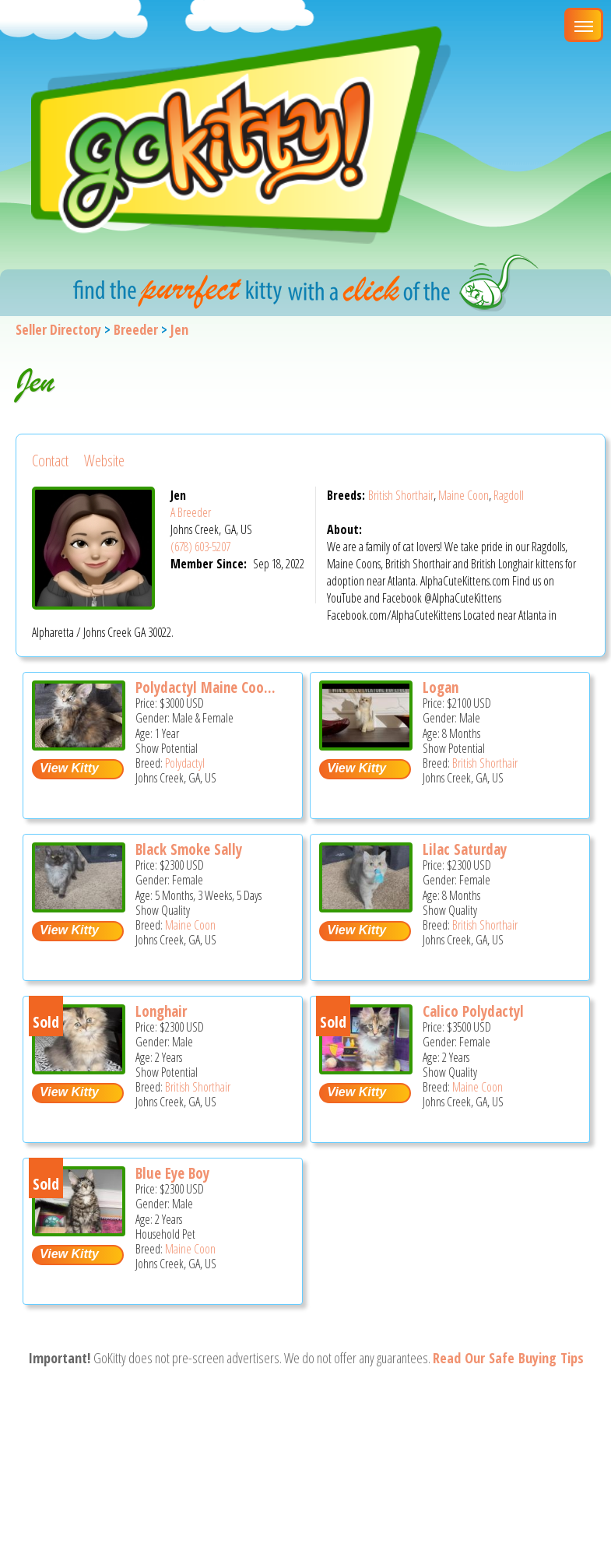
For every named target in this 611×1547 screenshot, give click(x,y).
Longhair (161, 1011)
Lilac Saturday (465, 849)
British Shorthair (401, 495)
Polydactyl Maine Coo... (205, 687)
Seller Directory (58, 329)
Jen (179, 329)
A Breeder (190, 512)
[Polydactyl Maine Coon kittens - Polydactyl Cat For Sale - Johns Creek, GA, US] (78, 744)
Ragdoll (508, 495)
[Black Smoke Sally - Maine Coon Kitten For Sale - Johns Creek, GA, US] (78, 906)
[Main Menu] (583, 25)
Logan (440, 687)
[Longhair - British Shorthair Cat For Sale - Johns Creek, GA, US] (78, 1068)
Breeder (136, 329)
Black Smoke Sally (188, 849)
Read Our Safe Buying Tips (508, 1357)
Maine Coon (463, 495)
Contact (50, 460)
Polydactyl (185, 763)
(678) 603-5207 (200, 546)
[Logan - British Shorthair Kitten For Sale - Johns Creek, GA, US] (366, 744)
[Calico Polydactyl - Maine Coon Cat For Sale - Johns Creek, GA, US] (366, 1068)
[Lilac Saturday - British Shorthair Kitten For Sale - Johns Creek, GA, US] (366, 906)
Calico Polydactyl (473, 1011)
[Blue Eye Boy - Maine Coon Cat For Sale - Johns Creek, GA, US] (78, 1230)
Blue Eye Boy (172, 1173)
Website (104, 460)
